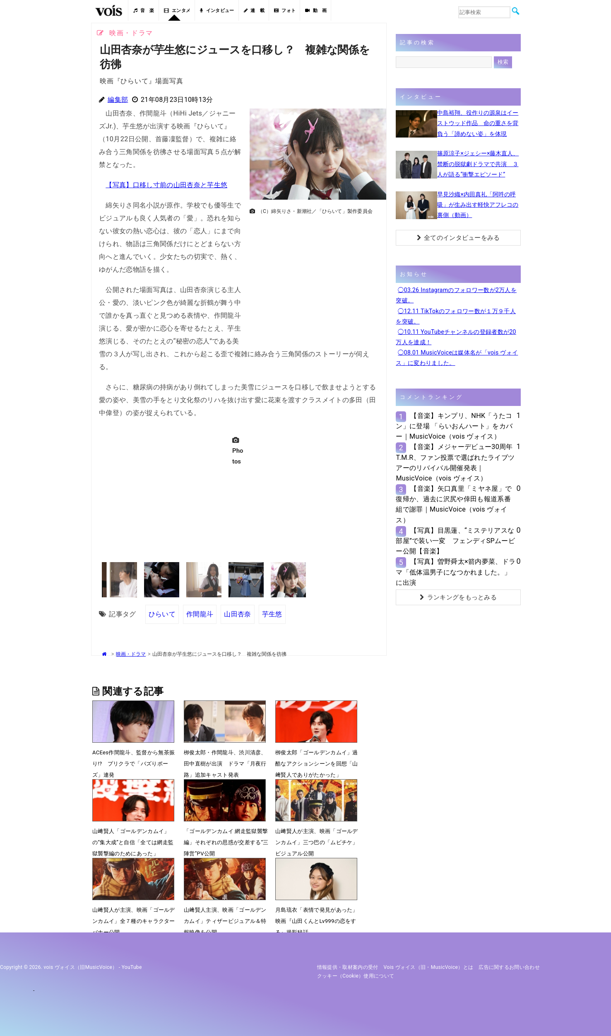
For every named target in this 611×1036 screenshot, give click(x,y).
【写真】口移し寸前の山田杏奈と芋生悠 (166, 185)
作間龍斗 (199, 614)
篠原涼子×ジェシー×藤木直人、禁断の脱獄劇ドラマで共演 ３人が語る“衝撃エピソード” (478, 163)
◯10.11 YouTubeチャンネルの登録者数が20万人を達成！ (456, 336)
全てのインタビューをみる (458, 237)
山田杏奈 (237, 614)
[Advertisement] (315, 276)
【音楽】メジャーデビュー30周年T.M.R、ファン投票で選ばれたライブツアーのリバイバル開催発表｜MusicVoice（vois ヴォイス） (455, 462)
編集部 (118, 100)
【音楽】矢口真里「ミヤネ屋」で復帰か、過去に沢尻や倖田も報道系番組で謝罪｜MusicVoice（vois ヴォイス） (454, 504)
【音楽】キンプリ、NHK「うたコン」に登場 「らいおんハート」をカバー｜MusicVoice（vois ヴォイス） (454, 426)
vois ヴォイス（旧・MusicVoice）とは (429, 967)
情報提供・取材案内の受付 (347, 967)
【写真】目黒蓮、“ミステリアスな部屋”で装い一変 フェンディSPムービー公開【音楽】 (455, 540)
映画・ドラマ (131, 654)
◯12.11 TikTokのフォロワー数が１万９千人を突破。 (456, 316)
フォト (285, 10)
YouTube (132, 967)
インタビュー (217, 10)
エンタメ (177, 10)
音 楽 (143, 10)
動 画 (316, 10)
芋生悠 (272, 614)
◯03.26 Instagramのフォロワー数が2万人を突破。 (456, 295)
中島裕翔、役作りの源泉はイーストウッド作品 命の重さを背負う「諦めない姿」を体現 (477, 123)
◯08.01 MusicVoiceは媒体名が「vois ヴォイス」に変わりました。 (457, 357)
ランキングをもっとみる (458, 597)
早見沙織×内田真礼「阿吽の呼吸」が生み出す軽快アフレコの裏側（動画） (477, 204)
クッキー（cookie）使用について (356, 976)
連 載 (254, 10)
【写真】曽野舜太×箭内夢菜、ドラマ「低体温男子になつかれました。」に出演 (455, 572)
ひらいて (162, 614)
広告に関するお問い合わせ (509, 967)
